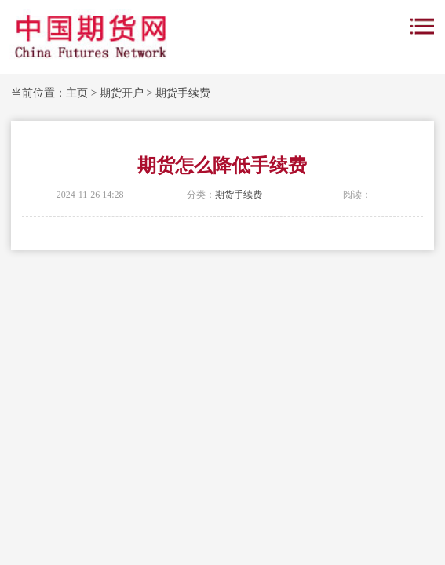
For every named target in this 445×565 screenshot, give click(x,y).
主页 (77, 93)
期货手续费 (182, 93)
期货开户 (122, 93)
